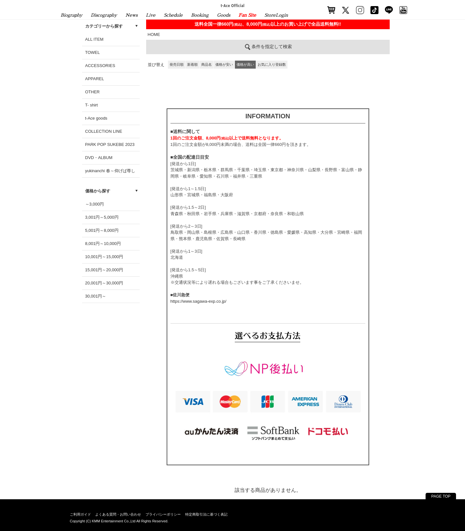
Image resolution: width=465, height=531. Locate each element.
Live (150, 15)
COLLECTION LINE (103, 131)
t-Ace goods (96, 118)
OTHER (92, 91)
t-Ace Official (232, 5)
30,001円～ (95, 296)
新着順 (192, 64)
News (131, 15)
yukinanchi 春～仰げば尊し (110, 170)
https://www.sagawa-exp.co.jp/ (198, 301)
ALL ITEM (94, 39)
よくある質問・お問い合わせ (118, 514)
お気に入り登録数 (272, 64)
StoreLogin (276, 15)
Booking (200, 15)
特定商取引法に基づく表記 (206, 514)
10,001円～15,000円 (104, 256)
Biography (71, 15)
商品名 (206, 64)
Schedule (173, 15)
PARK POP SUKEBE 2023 (110, 144)
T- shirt (91, 105)
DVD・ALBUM (98, 157)
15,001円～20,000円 (104, 269)
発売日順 (177, 64)
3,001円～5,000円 (102, 217)
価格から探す (97, 191)
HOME (154, 34)
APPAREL (94, 78)
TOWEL (92, 52)
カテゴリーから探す (104, 26)
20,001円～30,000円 (104, 283)
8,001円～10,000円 (103, 243)
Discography (104, 15)
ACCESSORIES (100, 65)
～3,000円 (94, 204)
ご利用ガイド (80, 514)
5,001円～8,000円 (102, 230)
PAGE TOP (441, 496)
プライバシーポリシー (163, 514)
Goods (223, 15)
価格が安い (224, 64)
